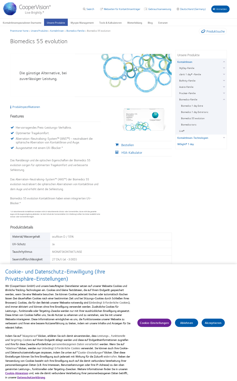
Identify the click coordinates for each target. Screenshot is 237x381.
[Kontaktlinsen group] (224, 61)
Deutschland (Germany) (193, 9)
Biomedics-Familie (75, 31)
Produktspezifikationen (25, 107)
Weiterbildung (134, 23)
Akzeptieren (213, 326)
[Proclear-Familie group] (224, 92)
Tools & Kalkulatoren (110, 23)
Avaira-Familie (186, 87)
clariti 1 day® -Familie (190, 74)
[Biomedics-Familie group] (224, 99)
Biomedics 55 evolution (193, 118)
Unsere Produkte (56, 23)
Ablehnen (186, 326)
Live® (181, 131)
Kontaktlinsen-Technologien (192, 138)
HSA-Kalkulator (131, 152)
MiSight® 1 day (185, 144)
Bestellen (127, 144)
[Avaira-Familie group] (224, 86)
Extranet (163, 23)
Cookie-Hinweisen (16, 376)
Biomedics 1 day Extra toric (194, 112)
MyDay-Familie (186, 68)
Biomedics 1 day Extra (192, 106)
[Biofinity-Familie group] (224, 80)
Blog (150, 23)
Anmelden (220, 9)
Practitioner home (19, 31)
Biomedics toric (188, 124)
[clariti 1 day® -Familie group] (224, 74)
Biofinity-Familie (187, 80)
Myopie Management (82, 23)
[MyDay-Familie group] (224, 67)
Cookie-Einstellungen (154, 326)
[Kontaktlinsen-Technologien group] (224, 137)
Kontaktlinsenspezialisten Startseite (22, 23)
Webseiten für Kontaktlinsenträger (122, 9)
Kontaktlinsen (57, 31)
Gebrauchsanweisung (159, 9)
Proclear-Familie (187, 93)
